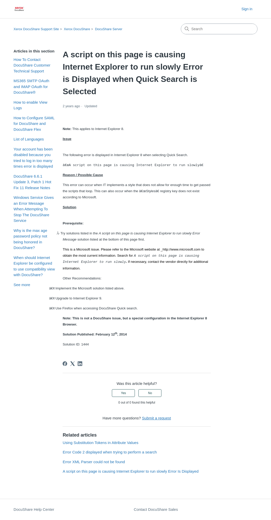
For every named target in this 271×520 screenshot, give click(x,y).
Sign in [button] (246, 9)
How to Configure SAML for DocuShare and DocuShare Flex (34, 124)
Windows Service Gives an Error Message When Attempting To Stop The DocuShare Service (34, 209)
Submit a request (156, 418)
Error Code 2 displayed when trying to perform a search (110, 452)
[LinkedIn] (80, 363)
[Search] (219, 29)
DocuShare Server (108, 29)
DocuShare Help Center (34, 509)
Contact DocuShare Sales (156, 509)
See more (22, 285)
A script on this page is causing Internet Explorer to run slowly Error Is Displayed (130, 471)
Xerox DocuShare (77, 29)
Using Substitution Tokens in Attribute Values (100, 442)
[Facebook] (65, 363)
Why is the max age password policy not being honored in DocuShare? (30, 239)
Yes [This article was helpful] (123, 393)
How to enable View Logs (30, 105)
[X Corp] (72, 363)
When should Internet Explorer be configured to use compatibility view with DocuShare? (34, 266)
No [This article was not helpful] (150, 393)
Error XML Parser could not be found (94, 462)
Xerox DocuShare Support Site (36, 29)
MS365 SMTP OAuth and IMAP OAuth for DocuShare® (31, 86)
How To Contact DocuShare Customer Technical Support (32, 65)
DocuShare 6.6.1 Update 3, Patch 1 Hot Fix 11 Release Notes (32, 182)
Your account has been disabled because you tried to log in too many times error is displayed (33, 158)
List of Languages (29, 139)
